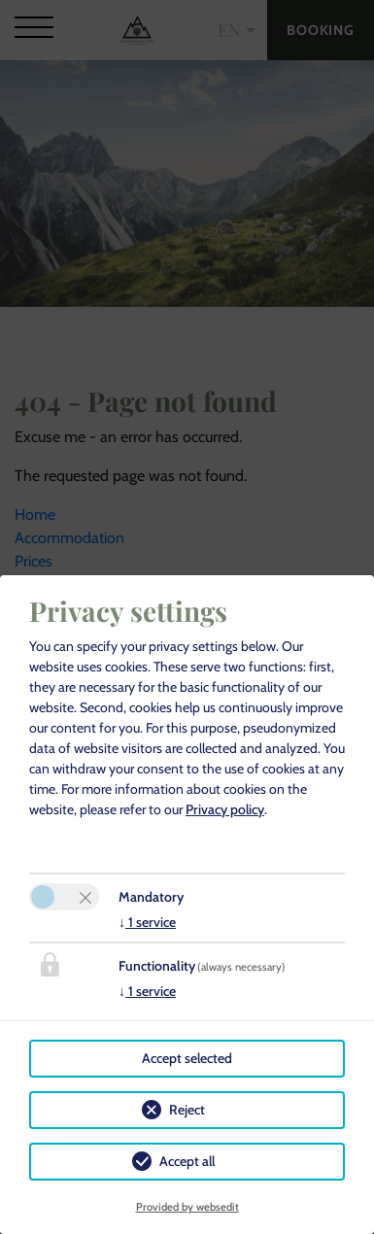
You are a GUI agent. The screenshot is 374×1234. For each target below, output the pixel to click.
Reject (187, 1109)
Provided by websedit (187, 1207)
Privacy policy (225, 809)
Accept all (187, 1161)
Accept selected (187, 1058)
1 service (147, 922)
